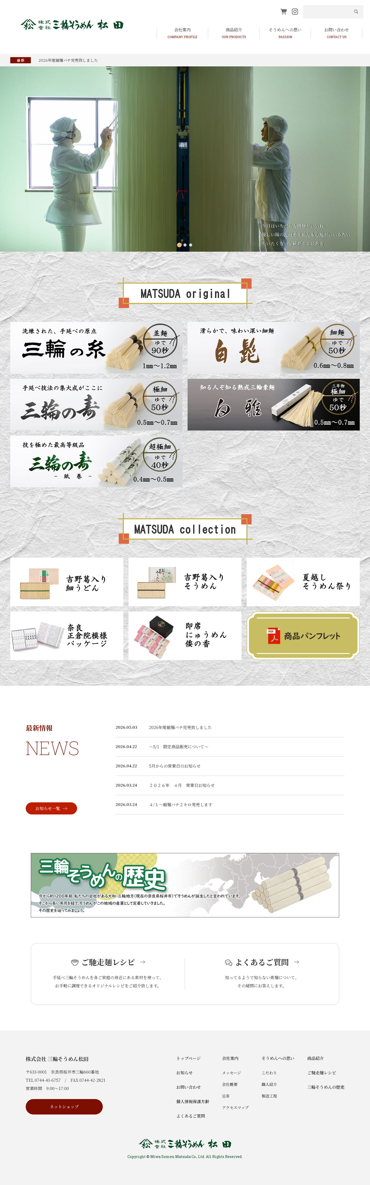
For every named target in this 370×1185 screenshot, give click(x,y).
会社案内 (230, 1058)
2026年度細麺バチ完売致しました (68, 60)
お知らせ (184, 1073)
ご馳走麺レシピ (321, 1073)
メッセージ (231, 1072)
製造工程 (269, 1096)
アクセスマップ (235, 1107)
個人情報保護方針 (192, 1101)
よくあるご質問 (190, 1116)
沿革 (226, 1096)
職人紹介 (269, 1084)
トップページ (188, 1058)
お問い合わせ (188, 1087)
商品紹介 (315, 1058)
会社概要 (229, 1084)
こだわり (269, 1072)
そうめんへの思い (278, 1058)
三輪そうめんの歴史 (325, 1087)
